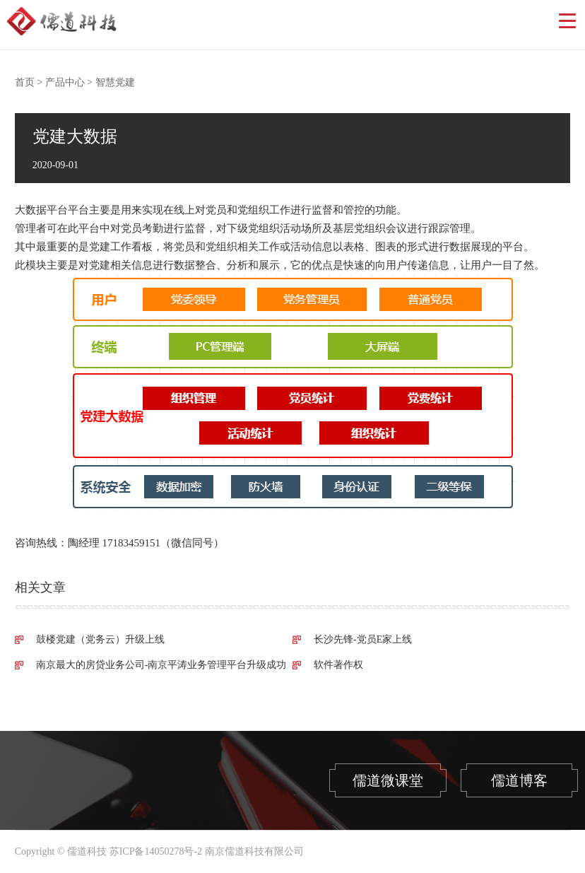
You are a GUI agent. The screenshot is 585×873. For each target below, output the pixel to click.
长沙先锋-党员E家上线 (363, 639)
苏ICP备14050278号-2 (156, 851)
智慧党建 (115, 82)
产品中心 (65, 82)
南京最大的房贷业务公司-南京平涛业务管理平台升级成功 (161, 665)
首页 (25, 82)
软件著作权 (338, 665)
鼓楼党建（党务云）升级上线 (100, 639)
